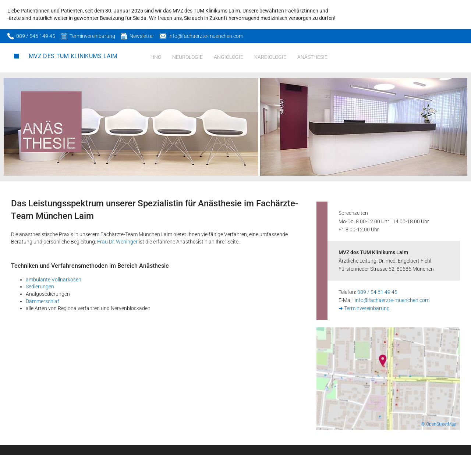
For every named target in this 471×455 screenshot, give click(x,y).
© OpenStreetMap (438, 424)
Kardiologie (270, 57)
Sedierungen (40, 286)
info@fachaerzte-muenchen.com (206, 36)
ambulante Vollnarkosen (53, 279)
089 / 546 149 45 (35, 36)
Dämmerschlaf (42, 301)
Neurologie (187, 57)
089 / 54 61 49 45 (377, 292)
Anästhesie (312, 57)
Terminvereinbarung (92, 36)
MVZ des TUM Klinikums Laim (73, 56)
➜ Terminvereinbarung (364, 308)
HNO (155, 57)
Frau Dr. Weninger (117, 242)
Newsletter (142, 36)
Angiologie (228, 57)
